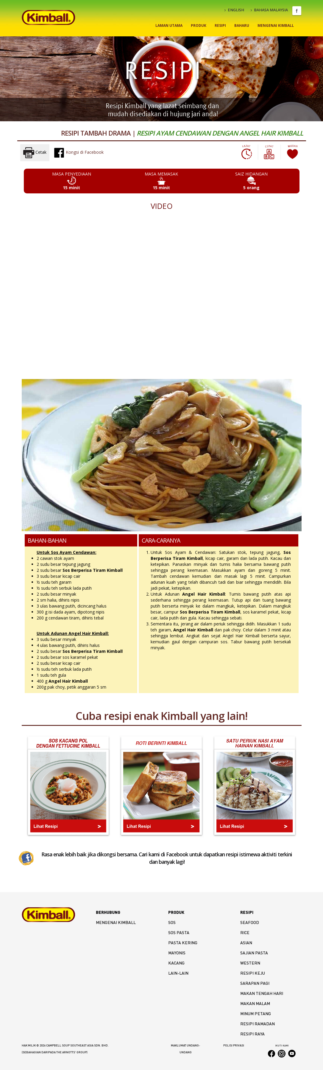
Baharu (241, 25)
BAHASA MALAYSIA (269, 10)
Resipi (220, 25)
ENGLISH (234, 10)
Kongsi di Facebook (79, 152)
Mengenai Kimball (276, 25)
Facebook (296, 10)
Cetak (34, 152)
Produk (198, 25)
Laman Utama (168, 25)
